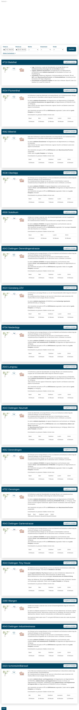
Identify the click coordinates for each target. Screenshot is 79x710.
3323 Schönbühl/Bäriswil (15, 666)
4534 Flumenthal (11, 90)
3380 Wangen (9, 600)
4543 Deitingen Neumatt (15, 408)
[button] (4, 70)
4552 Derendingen (12, 450)
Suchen (71, 49)
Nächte (30, 46)
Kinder (55, 46)
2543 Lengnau (9, 367)
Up (4, 708)
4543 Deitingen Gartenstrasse (17, 523)
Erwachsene (43, 46)
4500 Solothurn (10, 212)
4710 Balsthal (9, 62)
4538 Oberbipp (10, 173)
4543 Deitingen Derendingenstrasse (21, 248)
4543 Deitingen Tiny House (16, 563)
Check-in (5, 46)
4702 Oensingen (11, 489)
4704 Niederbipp (11, 327)
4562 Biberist (9, 131)
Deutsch (4, 1)
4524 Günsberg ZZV (13, 288)
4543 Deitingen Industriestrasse (18, 626)
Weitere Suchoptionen (9, 53)
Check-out (18, 46)
